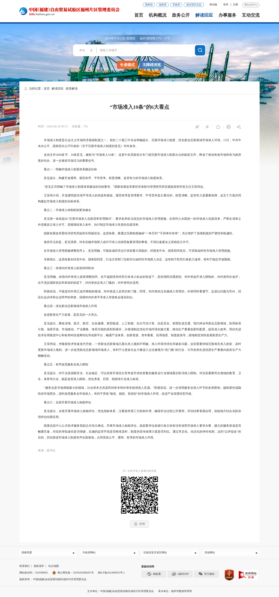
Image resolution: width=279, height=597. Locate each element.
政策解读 (72, 88)
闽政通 (154, 575)
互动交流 (251, 15)
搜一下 (200, 50)
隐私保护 (39, 567)
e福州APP (180, 575)
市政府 (176, 4)
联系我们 (24, 567)
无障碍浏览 (151, 65)
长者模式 (127, 65)
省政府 (162, 4)
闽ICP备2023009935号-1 (111, 573)
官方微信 (206, 575)
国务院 (149, 4)
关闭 (139, 524)
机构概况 (157, 15)
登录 (225, 4)
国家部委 (28, 553)
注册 (235, 4)
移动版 (213, 4)
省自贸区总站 (194, 4)
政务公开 (181, 15)
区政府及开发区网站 (156, 553)
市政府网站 (90, 553)
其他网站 (210, 553)
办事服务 (227, 15)
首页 (138, 15)
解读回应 (204, 15)
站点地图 (53, 567)
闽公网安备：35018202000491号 (75, 573)
